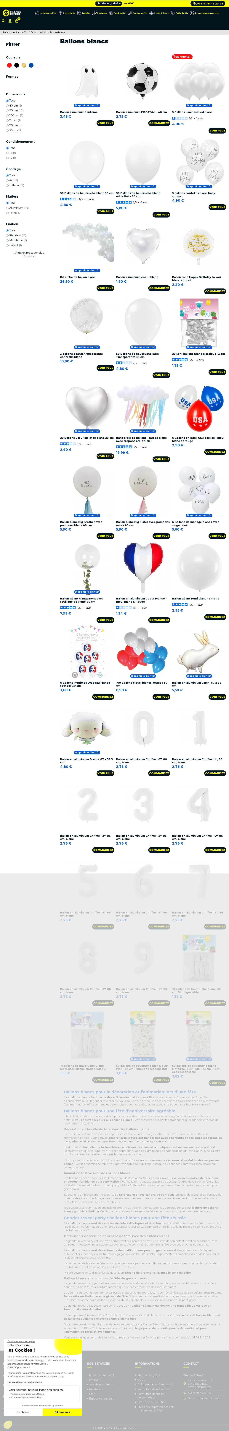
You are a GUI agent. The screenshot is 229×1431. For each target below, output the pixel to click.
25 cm (15, 120)
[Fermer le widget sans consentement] (21, 1341)
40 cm (15, 105)
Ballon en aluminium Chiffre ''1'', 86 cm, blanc (197, 761)
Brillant (15, 245)
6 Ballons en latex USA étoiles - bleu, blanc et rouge (198, 439)
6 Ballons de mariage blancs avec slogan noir (195, 523)
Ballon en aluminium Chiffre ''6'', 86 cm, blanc (141, 914)
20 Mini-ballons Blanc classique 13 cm (198, 354)
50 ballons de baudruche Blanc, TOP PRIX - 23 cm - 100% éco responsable (142, 1067)
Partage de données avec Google (27, 1394)
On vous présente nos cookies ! (26, 1397)
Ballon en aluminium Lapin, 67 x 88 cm (196, 684)
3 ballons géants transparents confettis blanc (81, 355)
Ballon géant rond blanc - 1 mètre (196, 598)
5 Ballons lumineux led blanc (192, 112)
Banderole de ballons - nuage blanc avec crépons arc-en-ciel (141, 439)
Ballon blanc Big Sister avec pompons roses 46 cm (143, 523)
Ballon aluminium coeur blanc (137, 277)
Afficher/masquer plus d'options (29, 254)
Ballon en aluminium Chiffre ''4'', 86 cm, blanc (197, 837)
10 (12, 157)
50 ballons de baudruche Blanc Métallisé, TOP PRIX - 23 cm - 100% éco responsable (196, 1069)
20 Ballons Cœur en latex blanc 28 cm (87, 438)
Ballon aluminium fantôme (79, 112)
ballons (114, 1104)
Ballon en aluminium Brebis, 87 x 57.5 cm (86, 761)
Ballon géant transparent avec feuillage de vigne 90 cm (81, 600)
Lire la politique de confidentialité (24, 1382)
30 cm (15, 130)
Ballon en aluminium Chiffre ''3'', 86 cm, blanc (141, 837)
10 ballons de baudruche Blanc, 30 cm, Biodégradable (196, 990)
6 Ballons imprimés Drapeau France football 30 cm (85, 684)
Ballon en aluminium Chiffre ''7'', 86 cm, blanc (197, 914)
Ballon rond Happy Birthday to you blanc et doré (196, 278)
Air (13, 180)
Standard (17, 235)
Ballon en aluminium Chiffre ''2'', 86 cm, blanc (85, 837)
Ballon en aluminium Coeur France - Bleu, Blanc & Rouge (141, 600)
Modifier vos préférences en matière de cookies (155, 1408)
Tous (12, 100)
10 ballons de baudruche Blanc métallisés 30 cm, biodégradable (83, 1067)
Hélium (16, 185)
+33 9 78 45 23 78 (208, 3)
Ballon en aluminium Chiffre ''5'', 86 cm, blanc (85, 914)
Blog (92, 1394)
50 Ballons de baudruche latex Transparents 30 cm (137, 355)
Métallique (18, 240)
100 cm (16, 115)
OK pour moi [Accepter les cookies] (62, 1412)
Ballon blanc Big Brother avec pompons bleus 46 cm (81, 523)
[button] (7, 1424)
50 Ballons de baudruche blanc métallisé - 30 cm (138, 194)
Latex (14, 213)
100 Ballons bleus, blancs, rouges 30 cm (141, 684)
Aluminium (19, 208)
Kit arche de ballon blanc (77, 277)
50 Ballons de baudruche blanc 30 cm (86, 193)
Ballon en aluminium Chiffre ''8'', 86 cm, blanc (85, 990)
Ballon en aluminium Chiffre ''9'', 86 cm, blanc (141, 990)
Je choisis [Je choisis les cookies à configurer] (23, 1412)
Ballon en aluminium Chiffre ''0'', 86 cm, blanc (141, 761)
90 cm (16, 110)
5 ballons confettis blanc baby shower (193, 194)
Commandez (159, 123)
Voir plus (105, 123)
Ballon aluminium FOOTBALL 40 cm (141, 112)
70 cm (15, 125)
